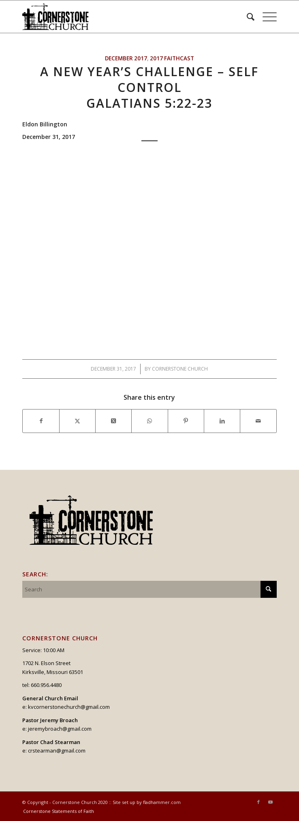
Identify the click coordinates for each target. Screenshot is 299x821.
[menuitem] (246, 16)
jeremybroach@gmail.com (60, 728)
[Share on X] (77, 420)
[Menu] (265, 16)
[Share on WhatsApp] (149, 420)
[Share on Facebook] (41, 420)
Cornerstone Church (180, 368)
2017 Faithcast (172, 58)
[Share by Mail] (258, 420)
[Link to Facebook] (258, 802)
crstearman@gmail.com (56, 750)
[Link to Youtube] (271, 802)
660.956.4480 (46, 685)
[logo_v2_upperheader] (124, 16)
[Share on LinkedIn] (222, 420)
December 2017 (126, 58)
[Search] (246, 16)
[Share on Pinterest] (186, 420)
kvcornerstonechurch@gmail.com (69, 706)
